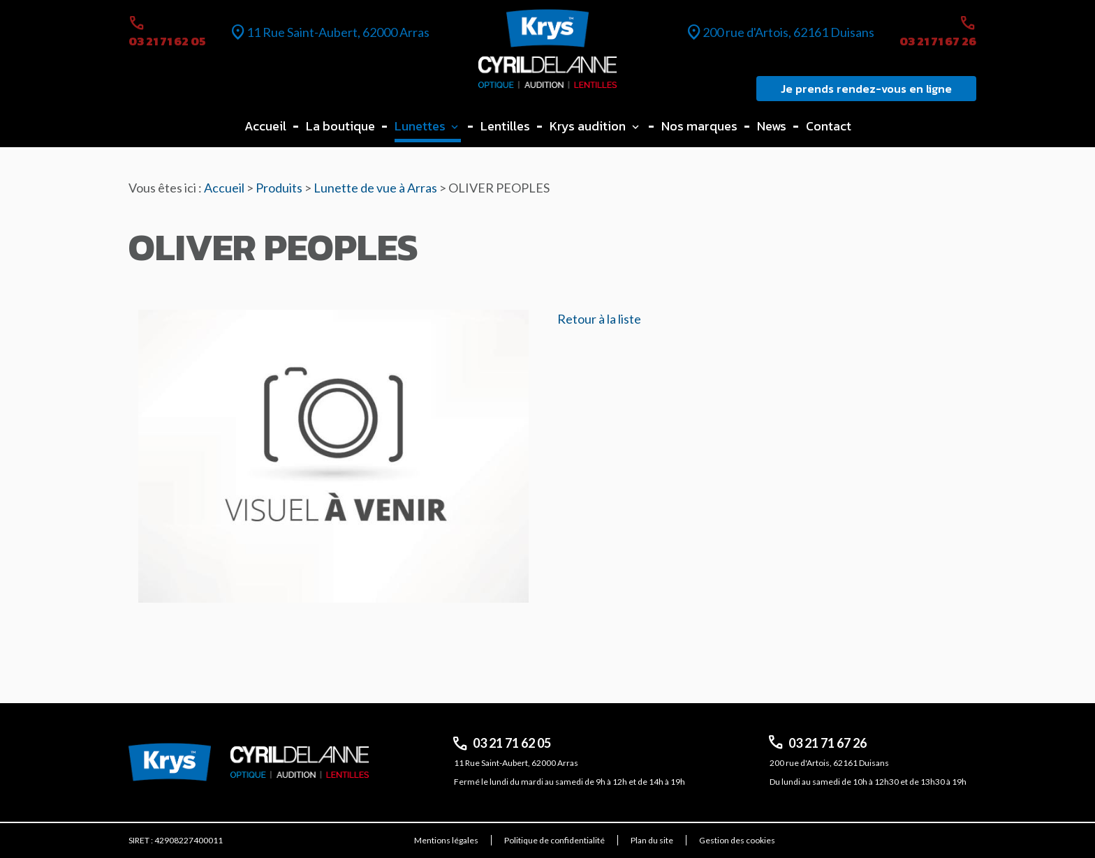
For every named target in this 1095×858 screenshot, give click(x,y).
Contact (828, 125)
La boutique (340, 125)
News (771, 125)
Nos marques (699, 125)
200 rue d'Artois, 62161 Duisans (788, 32)
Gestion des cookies (737, 840)
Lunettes (420, 125)
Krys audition (588, 125)
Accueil (265, 125)
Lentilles (505, 125)
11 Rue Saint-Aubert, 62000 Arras (338, 32)
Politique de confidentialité (554, 840)
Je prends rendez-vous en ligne (866, 88)
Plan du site (652, 840)
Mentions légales (446, 840)
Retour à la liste (599, 318)
